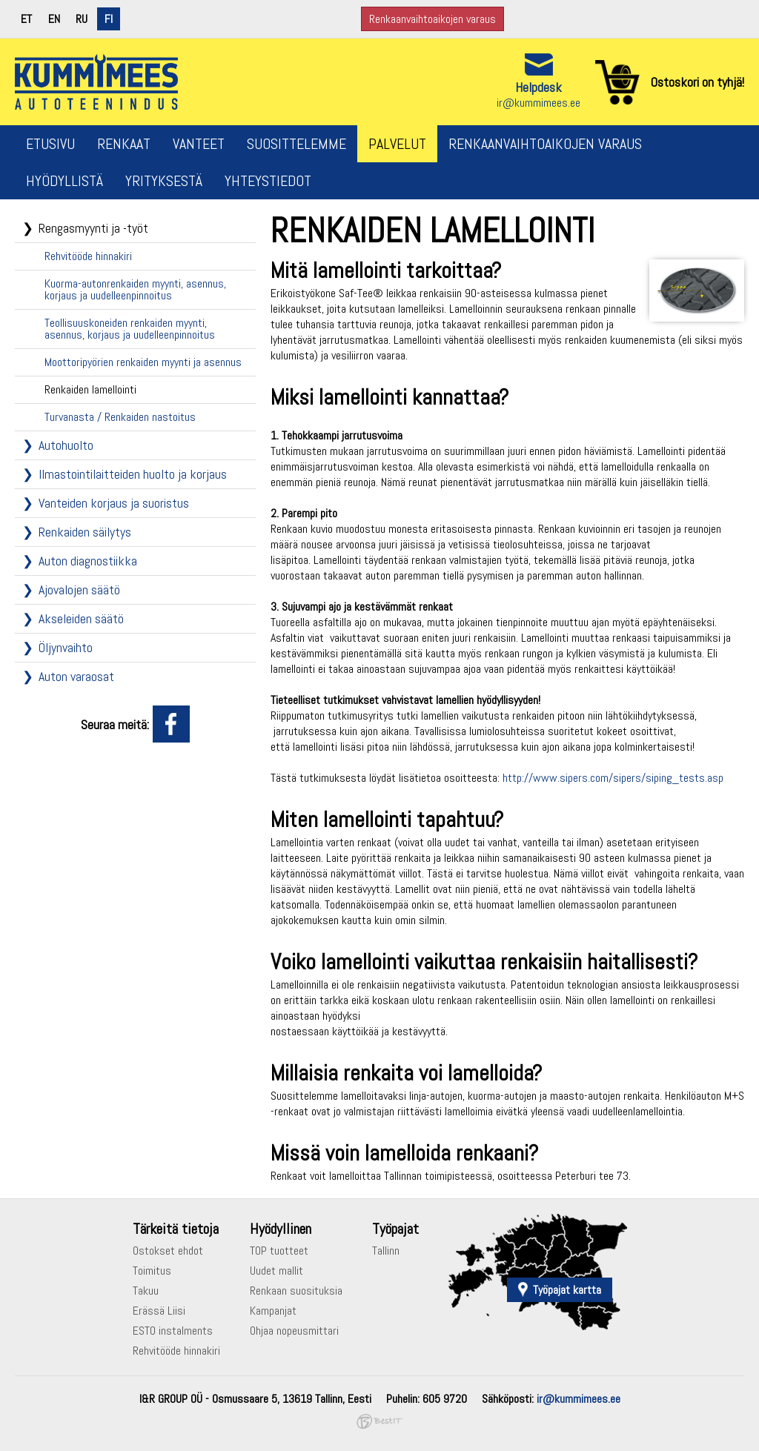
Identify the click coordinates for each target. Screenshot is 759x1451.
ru (81, 19)
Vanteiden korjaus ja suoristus (114, 502)
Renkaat (123, 143)
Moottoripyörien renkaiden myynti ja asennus (143, 362)
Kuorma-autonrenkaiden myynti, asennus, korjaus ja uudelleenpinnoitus (135, 289)
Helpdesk (538, 87)
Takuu (146, 1290)
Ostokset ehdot (168, 1250)
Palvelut (397, 143)
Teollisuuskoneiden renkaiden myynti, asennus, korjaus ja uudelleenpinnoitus (129, 328)
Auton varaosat (76, 676)
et (26, 19)
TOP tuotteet (279, 1250)
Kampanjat (273, 1310)
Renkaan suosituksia (296, 1290)
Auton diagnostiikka (88, 560)
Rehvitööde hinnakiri (88, 256)
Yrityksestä (163, 180)
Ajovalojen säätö (79, 589)
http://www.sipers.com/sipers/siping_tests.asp (613, 778)
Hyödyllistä (64, 180)
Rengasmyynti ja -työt (93, 227)
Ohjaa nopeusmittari (294, 1330)
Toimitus (152, 1270)
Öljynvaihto (66, 647)
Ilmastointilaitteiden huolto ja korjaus (133, 473)
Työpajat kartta (567, 1290)
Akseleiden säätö (81, 618)
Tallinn (386, 1250)
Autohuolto (66, 445)
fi (109, 19)
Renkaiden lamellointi (90, 389)
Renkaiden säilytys (85, 531)
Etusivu (50, 143)
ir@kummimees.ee (538, 102)
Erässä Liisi (159, 1310)
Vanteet (199, 143)
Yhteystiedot (268, 180)
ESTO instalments (173, 1330)
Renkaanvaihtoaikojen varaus (432, 19)
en (54, 19)
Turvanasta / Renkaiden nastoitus (120, 417)
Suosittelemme (296, 143)
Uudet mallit (276, 1270)
